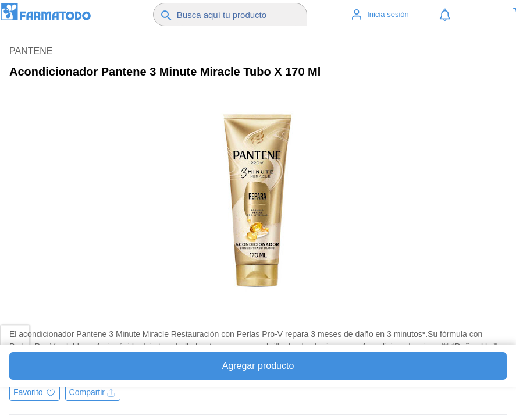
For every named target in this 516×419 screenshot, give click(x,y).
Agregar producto (258, 366)
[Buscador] (240, 14)
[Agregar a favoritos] (34, 398)
